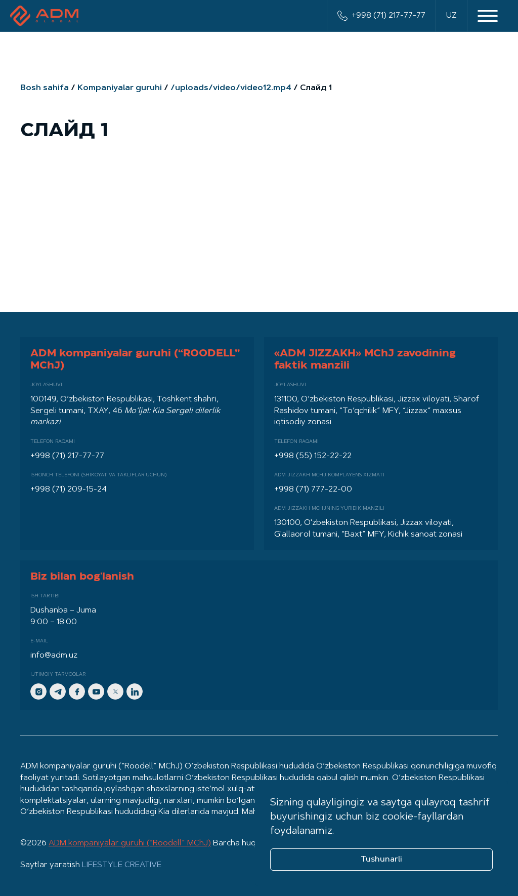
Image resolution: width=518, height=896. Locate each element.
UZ (451, 16)
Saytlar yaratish (90, 865)
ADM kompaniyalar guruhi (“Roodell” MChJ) (130, 843)
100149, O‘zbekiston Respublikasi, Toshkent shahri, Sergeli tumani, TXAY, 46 (125, 410)
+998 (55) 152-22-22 (313, 456)
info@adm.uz (53, 655)
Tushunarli (381, 860)
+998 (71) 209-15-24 (68, 489)
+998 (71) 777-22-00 (313, 489)
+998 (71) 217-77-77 (381, 16)
